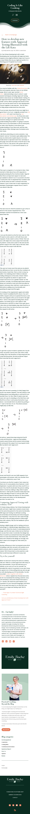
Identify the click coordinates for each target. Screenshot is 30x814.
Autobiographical (6, 740)
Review (3, 756)
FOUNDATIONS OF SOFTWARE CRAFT (15, 792)
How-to (4, 751)
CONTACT (15, 797)
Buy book (6, 729)
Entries (4, 768)
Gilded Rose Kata (22, 88)
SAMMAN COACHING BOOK (15, 794)
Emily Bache (6, 50)
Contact (15, 20)
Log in (3, 765)
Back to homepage (11, 35)
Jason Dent (14, 85)
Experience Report (6, 749)
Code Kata (23, 50)
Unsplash (21, 85)
